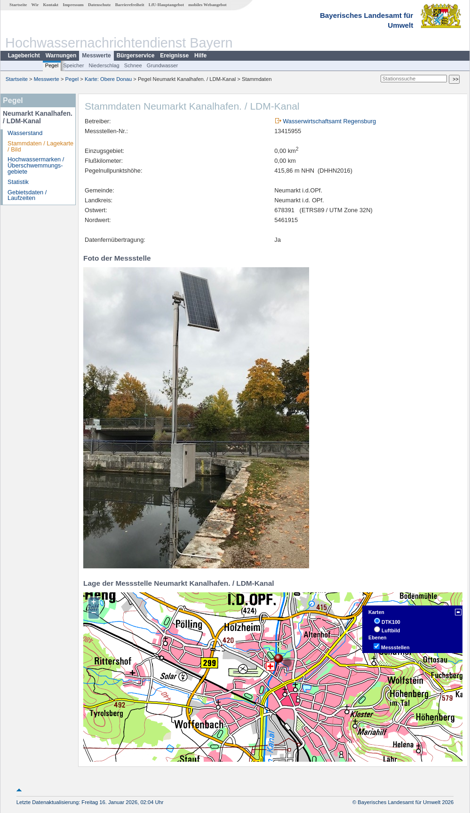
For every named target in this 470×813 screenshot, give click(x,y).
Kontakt (50, 4)
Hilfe (200, 55)
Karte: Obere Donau (108, 79)
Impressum (73, 4)
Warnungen (61, 55)
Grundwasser (162, 65)
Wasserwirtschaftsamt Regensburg (329, 121)
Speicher (73, 65)
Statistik (18, 181)
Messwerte (96, 55)
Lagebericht (24, 55)
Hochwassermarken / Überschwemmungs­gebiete (36, 165)
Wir (35, 4)
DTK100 (391, 622)
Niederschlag (103, 65)
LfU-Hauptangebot (166, 4)
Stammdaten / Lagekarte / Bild (40, 146)
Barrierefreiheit (129, 4)
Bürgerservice (136, 55)
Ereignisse (174, 55)
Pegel (52, 65)
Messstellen (395, 647)
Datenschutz (99, 4)
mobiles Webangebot (207, 4)
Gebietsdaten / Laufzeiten (27, 195)
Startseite (18, 4)
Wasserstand (25, 132)
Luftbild (391, 630)
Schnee (133, 65)
